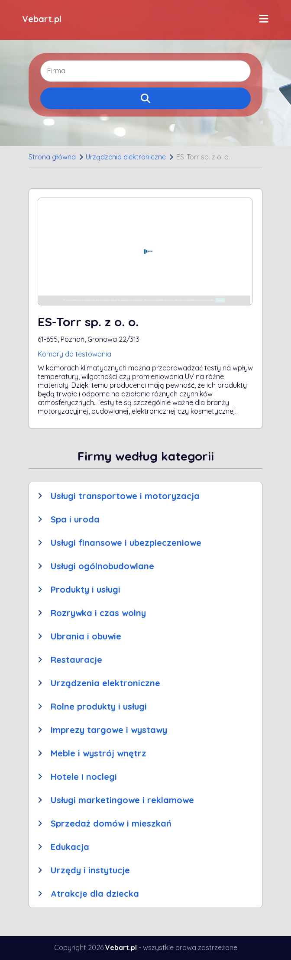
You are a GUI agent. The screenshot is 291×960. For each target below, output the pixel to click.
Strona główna (52, 156)
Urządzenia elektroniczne (126, 156)
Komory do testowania (74, 354)
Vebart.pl (41, 18)
